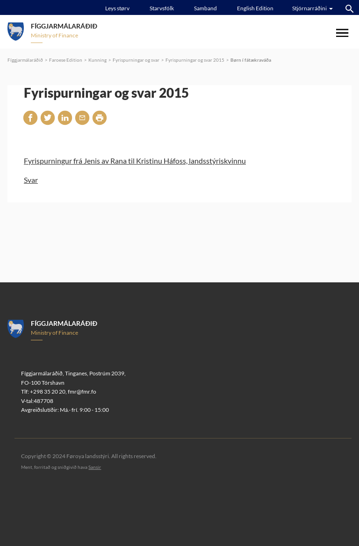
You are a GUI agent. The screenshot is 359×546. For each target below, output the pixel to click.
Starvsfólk (162, 8)
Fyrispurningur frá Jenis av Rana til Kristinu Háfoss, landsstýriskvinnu (135, 160)
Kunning (97, 60)
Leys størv (117, 8)
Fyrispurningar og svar (136, 60)
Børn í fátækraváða (250, 60)
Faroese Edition (65, 60)
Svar (31, 179)
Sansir (94, 467)
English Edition (255, 8)
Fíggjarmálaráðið (25, 60)
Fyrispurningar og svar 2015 (194, 60)
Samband (205, 8)
